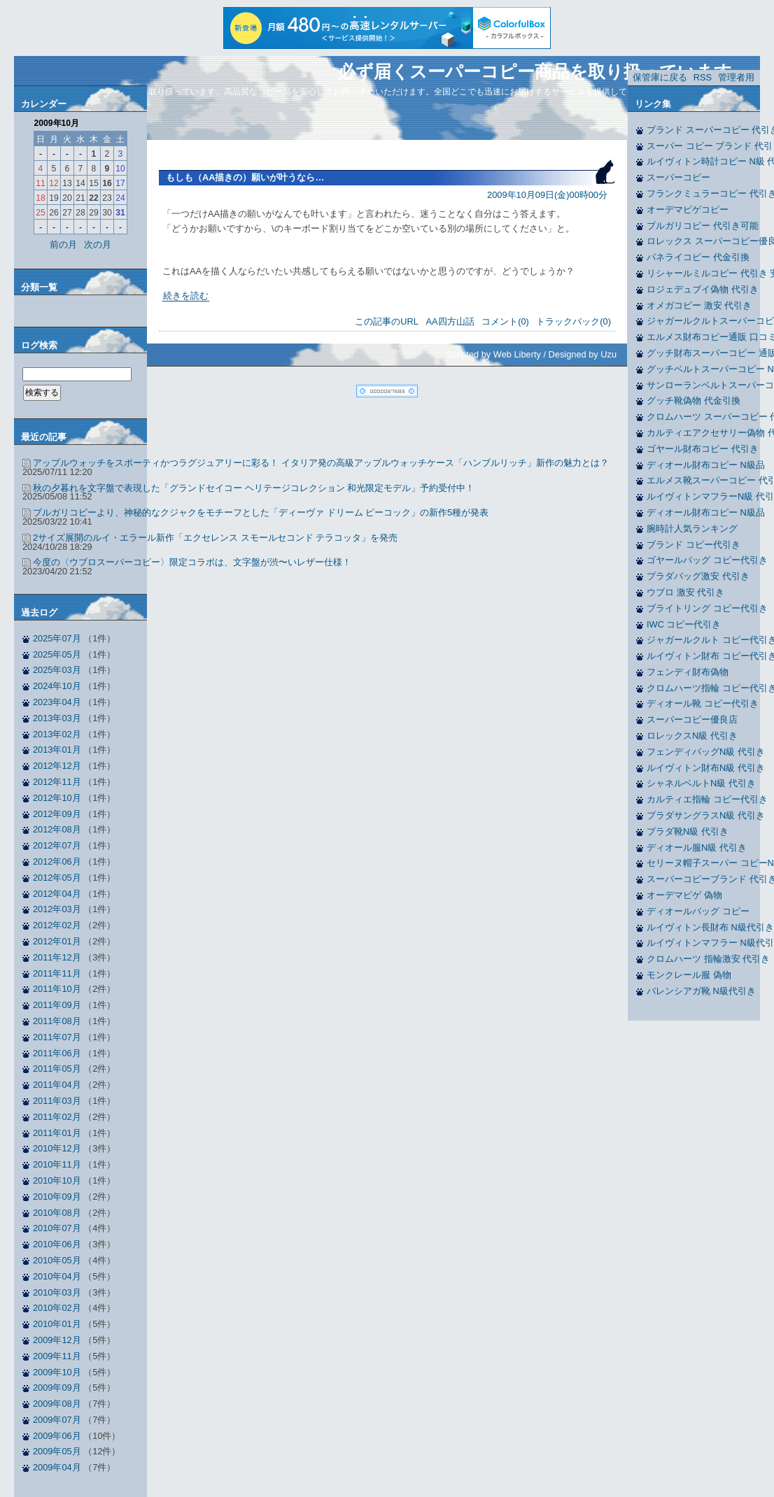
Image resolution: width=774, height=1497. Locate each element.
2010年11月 (57, 1164)
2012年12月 (57, 765)
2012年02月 (57, 925)
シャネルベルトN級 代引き (701, 783)
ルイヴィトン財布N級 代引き (706, 767)
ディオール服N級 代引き (697, 847)
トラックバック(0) (573, 321)
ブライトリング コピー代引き (707, 608)
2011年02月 (57, 1117)
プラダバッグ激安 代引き (698, 576)
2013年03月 (57, 718)
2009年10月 (57, 1372)
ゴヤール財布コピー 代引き (703, 449)
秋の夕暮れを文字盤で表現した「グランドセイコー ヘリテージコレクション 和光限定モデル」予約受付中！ (253, 488)
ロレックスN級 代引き (692, 735)
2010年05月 (57, 1260)
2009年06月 (57, 1436)
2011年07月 (57, 1037)
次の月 (97, 244)
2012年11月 (57, 781)
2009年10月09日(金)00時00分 (547, 195)
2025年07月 (57, 638)
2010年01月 (57, 1324)
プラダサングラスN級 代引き (706, 815)
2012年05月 (57, 877)
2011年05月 (57, 1068)
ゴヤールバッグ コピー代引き (707, 560)
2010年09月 (57, 1196)
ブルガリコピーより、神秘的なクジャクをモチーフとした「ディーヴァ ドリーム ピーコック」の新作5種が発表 (260, 512)
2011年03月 (57, 1100)
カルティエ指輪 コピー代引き (707, 799)
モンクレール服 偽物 (689, 975)
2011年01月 (57, 1133)
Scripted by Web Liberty (493, 354)
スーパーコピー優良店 (692, 719)
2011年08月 (57, 1021)
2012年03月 (57, 909)
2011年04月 (57, 1084)
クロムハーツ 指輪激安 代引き (708, 958)
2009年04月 (57, 1467)
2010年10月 (57, 1180)
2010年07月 (57, 1228)
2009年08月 (57, 1403)
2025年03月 (57, 670)
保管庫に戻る (660, 77)
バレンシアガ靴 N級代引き (701, 991)
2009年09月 (57, 1387)
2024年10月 (57, 686)
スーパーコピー (678, 177)
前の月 (63, 244)
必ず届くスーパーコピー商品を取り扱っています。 (544, 71)
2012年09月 (57, 814)
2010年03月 (57, 1292)
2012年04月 (57, 893)
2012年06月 (57, 861)
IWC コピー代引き (684, 624)
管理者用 (736, 77)
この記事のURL (386, 321)
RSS (703, 77)
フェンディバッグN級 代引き (706, 751)
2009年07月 (57, 1419)
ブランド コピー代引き (693, 544)
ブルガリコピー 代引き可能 (703, 225)
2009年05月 (57, 1451)
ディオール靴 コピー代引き (703, 703)
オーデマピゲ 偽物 (684, 895)
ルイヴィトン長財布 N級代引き (710, 927)
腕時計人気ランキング (692, 528)
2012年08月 (57, 829)
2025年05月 (57, 654)
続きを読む (186, 295)
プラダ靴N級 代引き (688, 831)
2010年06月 (57, 1244)
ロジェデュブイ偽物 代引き (703, 289)
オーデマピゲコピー (688, 209)
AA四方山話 (450, 321)
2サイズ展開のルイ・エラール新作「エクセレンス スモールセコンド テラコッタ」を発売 (215, 537)
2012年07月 (57, 845)
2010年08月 (57, 1212)
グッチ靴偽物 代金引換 (693, 400)
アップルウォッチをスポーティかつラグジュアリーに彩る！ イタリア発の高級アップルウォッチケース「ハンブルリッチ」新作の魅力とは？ (321, 462)
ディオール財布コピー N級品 (706, 465)
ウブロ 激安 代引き (685, 592)
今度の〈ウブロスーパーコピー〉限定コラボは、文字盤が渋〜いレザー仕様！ (192, 562)
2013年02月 (57, 734)
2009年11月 (57, 1356)
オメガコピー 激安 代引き (699, 305)
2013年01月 (57, 749)
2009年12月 (57, 1340)
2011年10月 (57, 989)
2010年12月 (57, 1148)
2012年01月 (57, 941)
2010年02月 (57, 1308)
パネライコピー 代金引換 (698, 257)
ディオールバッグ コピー (698, 911)
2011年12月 (57, 957)
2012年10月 (57, 798)
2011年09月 (57, 1005)
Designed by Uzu (583, 354)
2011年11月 (57, 973)
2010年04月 (57, 1276)
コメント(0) (505, 321)
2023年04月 (57, 702)
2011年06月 (57, 1053)
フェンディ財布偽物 (688, 672)
